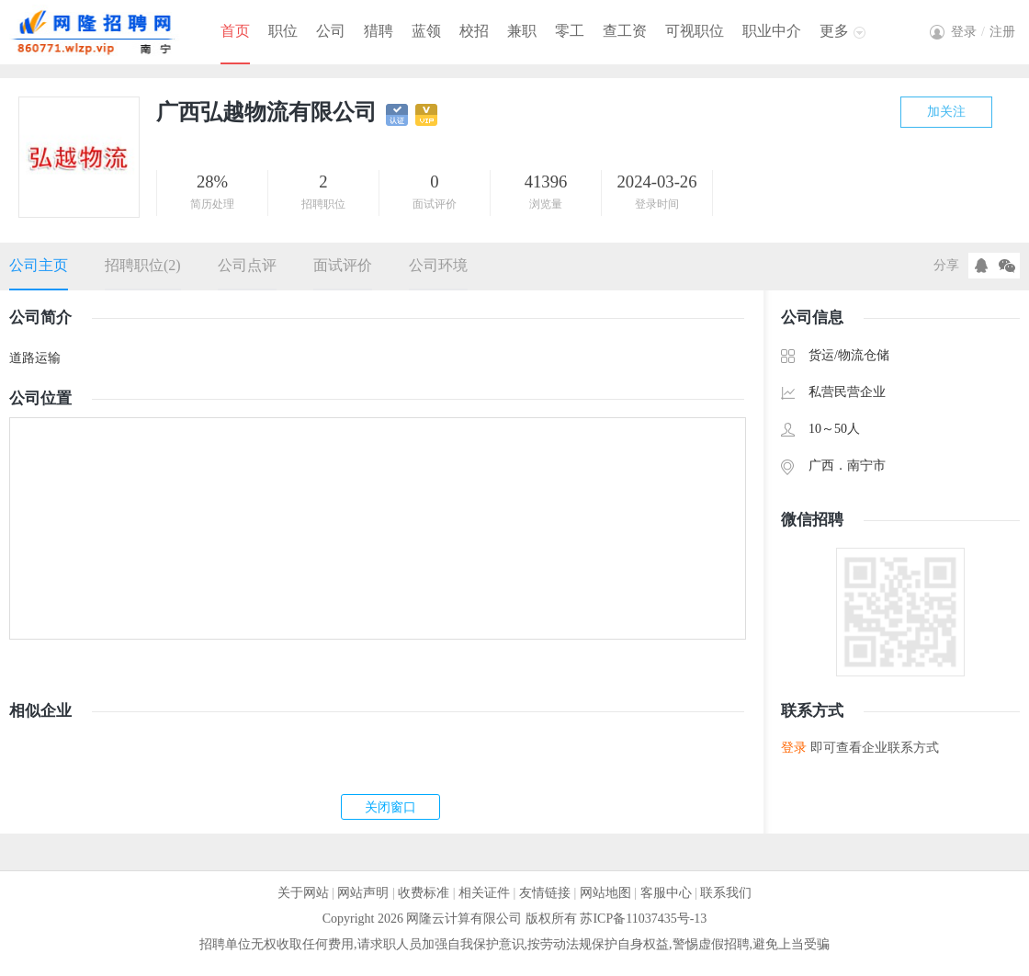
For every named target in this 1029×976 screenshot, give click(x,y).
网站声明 (363, 893)
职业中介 (771, 31)
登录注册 (983, 32)
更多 (834, 31)
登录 (794, 748)
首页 (235, 31)
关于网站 (303, 893)
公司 (330, 31)
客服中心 (666, 893)
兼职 (522, 31)
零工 (569, 31)
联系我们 (726, 893)
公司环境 (438, 265)
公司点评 (247, 265)
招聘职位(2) (143, 265)
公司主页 (38, 265)
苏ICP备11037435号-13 (643, 918)
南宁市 (866, 465)
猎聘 (378, 31)
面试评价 (342, 265)
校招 (474, 31)
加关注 (946, 112)
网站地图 (605, 893)
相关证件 (484, 893)
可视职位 (694, 31)
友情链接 (545, 893)
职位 (283, 31)
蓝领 (426, 31)
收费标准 (423, 893)
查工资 (625, 31)
